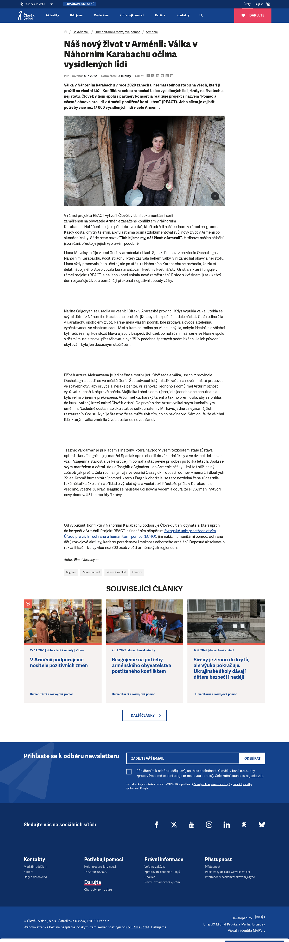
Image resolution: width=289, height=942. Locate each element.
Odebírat (252, 758)
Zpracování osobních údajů (162, 872)
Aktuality (52, 15)
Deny (254, 932)
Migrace (71, 572)
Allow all (254, 911)
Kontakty (183, 15)
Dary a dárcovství (35, 877)
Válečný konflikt (116, 572)
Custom (254, 922)
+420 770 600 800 (95, 872)
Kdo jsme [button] (76, 15)
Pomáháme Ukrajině (80, 4)
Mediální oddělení (35, 867)
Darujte (92, 882)
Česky (247, 4)
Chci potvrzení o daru (98, 890)
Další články (143, 715)
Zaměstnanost (91, 572)
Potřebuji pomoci (132, 15)
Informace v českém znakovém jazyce (230, 877)
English (259, 4)
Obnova (137, 572)
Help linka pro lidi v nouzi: (100, 867)
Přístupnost (212, 867)
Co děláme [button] (101, 15)
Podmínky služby (242, 784)
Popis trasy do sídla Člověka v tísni (227, 872)
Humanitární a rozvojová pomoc (117, 32)
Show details (63, 936)
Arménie (152, 32)
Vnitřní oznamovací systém (162, 882)
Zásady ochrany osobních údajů (211, 784)
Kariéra (160, 15)
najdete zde (254, 776)
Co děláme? (81, 32)
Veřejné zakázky (155, 867)
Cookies (149, 877)
